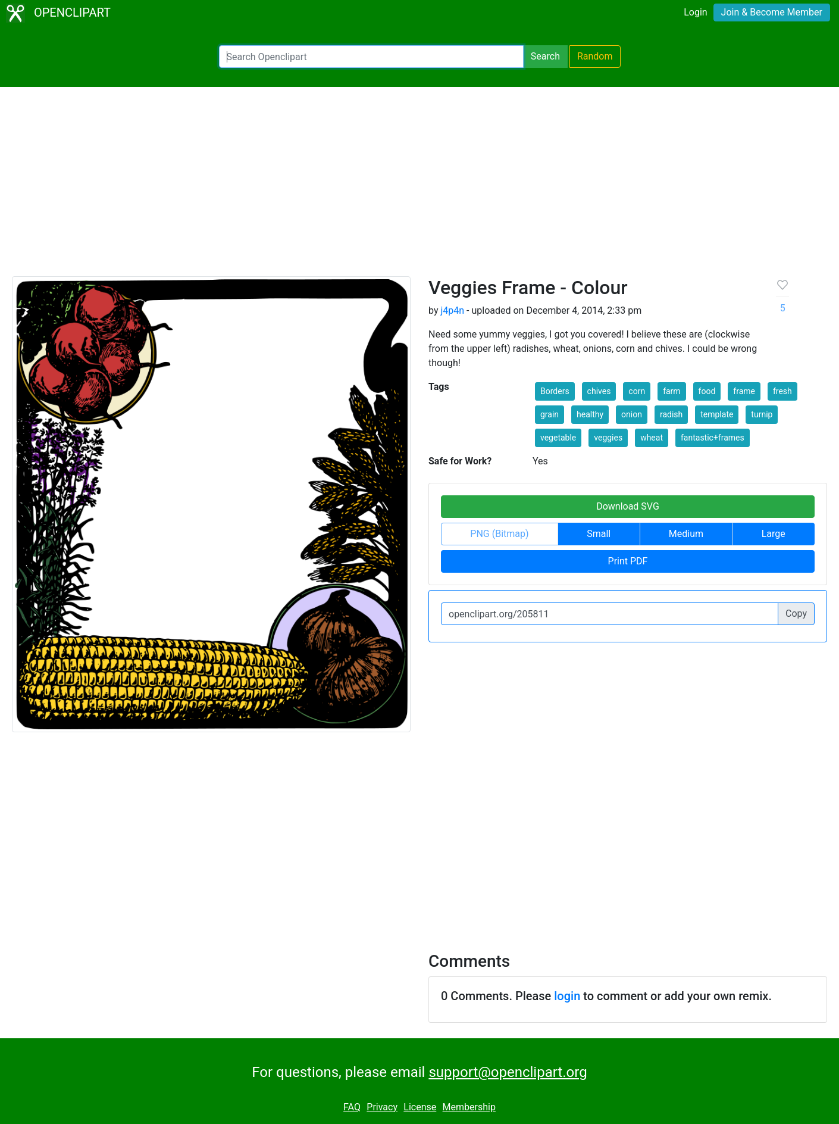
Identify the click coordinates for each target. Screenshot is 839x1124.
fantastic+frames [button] (712, 437)
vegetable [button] (558, 437)
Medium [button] (686, 533)
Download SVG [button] (627, 506)
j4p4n (452, 310)
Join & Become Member (771, 12)
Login (695, 12)
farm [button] (672, 391)
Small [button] (599, 533)
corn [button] (636, 391)
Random (595, 56)
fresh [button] (782, 391)
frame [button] (744, 391)
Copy (796, 613)
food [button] (707, 391)
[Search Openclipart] (371, 56)
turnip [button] (761, 414)
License (419, 1107)
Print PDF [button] (628, 561)
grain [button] (549, 414)
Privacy (382, 1107)
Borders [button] (554, 391)
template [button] (716, 414)
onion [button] (631, 414)
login (567, 996)
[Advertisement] (419, 187)
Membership (469, 1107)
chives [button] (599, 391)
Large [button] (773, 533)
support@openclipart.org (507, 1072)
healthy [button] (590, 414)
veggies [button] (608, 437)
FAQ (352, 1107)
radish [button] (671, 414)
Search (545, 56)
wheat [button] (651, 437)
